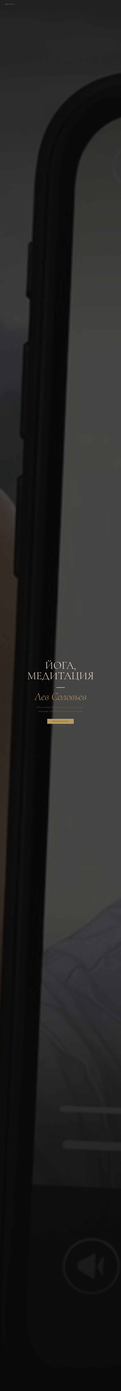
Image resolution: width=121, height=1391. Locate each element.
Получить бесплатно (60, 722)
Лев (9, 4)
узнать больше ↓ (60, 726)
